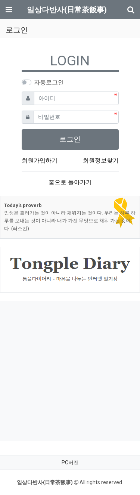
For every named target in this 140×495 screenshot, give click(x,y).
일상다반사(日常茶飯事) (67, 9)
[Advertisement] (70, 371)
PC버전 (70, 462)
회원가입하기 (39, 160)
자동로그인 (49, 82)
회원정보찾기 (101, 160)
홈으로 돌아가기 (70, 182)
